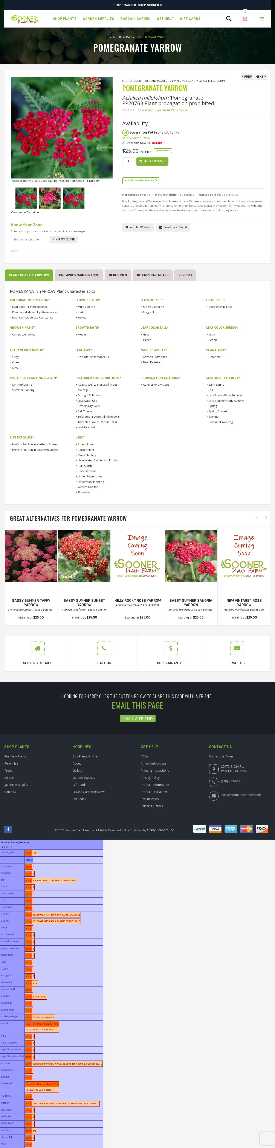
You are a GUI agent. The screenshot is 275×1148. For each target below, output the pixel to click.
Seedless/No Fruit (220, 307)
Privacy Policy (150, 778)
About (77, 763)
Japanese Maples (16, 785)
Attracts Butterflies (155, 357)
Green (147, 340)
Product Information (155, 785)
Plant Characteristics (29, 275)
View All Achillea (181, 80)
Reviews (185, 275)
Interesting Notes (152, 275)
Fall (211, 390)
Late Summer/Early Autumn (226, 401)
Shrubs (9, 778)
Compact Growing (23, 334)
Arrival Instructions (154, 763)
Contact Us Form (221, 756)
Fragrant (148, 312)
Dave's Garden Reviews (89, 792)
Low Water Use (87, 401)
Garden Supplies (84, 778)
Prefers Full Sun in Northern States (34, 444)
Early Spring (216, 384)
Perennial (215, 357)
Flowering (84, 492)
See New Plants (15, 756)
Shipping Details (152, 806)
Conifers (10, 792)
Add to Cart (155, 161)
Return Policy (150, 799)
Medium (83, 334)
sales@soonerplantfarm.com (241, 795)
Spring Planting (22, 384)
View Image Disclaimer (25, 212)
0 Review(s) (146, 110)
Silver (16, 367)
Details (157, 143)
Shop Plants (126, 36)
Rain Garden (86, 466)
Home (111, 36)
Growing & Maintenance (79, 275)
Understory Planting (91, 482)
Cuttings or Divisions (156, 384)
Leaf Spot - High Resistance (30, 307)
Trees (8, 770)
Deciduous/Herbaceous (93, 357)
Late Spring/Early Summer (225, 395)
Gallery (77, 770)
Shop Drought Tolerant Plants (144, 80)
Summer (214, 417)
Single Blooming (153, 307)
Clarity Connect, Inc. (160, 830)
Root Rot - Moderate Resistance (32, 317)
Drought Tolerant (89, 395)
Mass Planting (87, 455)
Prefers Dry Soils (89, 406)
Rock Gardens (87, 471)
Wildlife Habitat (88, 487)
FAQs (144, 756)
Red (80, 312)
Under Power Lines (90, 476)
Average (83, 390)
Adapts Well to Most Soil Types (98, 384)
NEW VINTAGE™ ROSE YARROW (244, 603)
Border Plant (86, 450)
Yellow (82, 317)
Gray (146, 334)
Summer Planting (23, 390)
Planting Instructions (155, 770)
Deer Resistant (152, 362)
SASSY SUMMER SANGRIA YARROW (191, 603)
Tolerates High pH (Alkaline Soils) (99, 417)
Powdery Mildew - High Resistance (34, 312)
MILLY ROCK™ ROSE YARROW (138, 601)
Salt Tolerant (86, 411)
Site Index (79, 799)
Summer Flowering (221, 422)
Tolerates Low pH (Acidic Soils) (97, 422)
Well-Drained (86, 427)
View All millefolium (210, 80)
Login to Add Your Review (172, 110)
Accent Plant (86, 444)
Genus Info (118, 275)
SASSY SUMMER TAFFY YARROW (31, 603)
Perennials (11, 763)
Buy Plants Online (85, 756)
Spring (213, 406)
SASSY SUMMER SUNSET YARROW (84, 603)
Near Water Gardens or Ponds (98, 460)
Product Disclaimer (154, 792)
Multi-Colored (86, 307)
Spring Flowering (219, 411)
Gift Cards (79, 785)
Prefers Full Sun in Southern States (35, 450)
